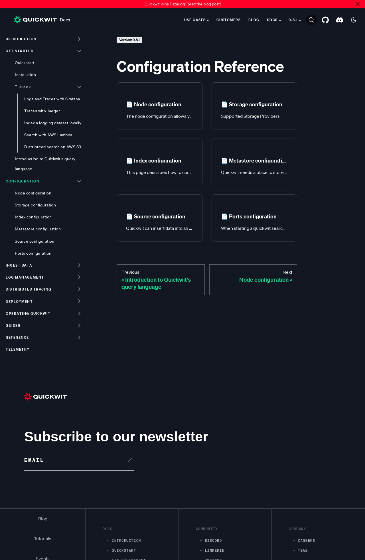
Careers (306, 540)
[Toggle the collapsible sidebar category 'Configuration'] (79, 181)
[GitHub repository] (325, 20)
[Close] (358, 4)
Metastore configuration (38, 229)
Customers (228, 19)
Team (303, 550)
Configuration (22, 181)
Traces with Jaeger (42, 110)
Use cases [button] (195, 19)
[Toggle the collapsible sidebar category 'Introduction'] (79, 38)
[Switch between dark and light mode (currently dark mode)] (353, 20)
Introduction (21, 38)
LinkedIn (214, 550)
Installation (25, 74)
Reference (17, 337)
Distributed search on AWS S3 (52, 146)
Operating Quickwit (28, 313)
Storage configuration (35, 205)
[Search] (311, 20)
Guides (13, 325)
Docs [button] (272, 19)
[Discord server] (339, 20)
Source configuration (34, 241)
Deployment (19, 301)
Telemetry (18, 349)
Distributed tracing (29, 289)
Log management (25, 277)
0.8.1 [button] (293, 19)
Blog (253, 19)
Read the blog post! (203, 4)
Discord (213, 540)
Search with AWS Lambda (48, 134)
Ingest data (19, 265)
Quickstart (25, 62)
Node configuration (33, 193)
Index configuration (33, 217)
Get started (19, 50)
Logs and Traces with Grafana (52, 99)
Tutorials (23, 86)
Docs (42, 20)
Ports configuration (33, 253)
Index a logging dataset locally (52, 122)
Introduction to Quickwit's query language (45, 163)
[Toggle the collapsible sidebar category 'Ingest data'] (79, 265)
